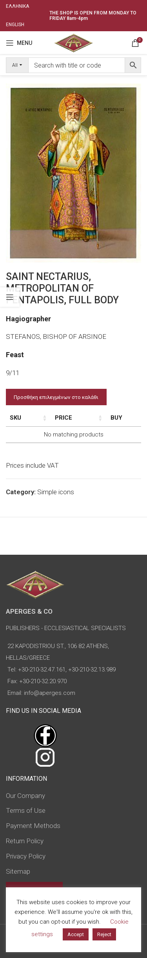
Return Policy (25, 841)
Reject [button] (104, 934)
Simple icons (55, 492)
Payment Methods (33, 826)
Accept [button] (75, 934)
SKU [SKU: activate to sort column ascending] (15, 417)
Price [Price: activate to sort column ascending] (84, 417)
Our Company (25, 796)
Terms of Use (25, 810)
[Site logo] (73, 42)
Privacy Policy (25, 856)
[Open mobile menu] (19, 43)
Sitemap (18, 871)
